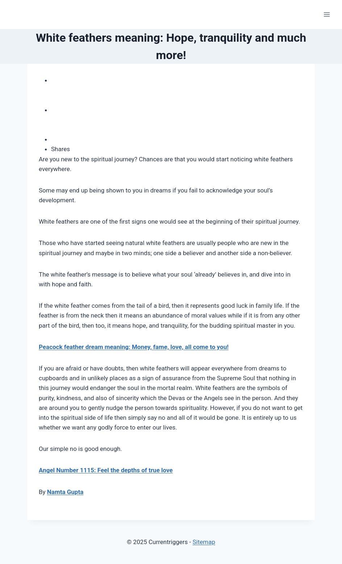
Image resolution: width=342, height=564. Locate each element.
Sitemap (203, 542)
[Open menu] (326, 14)
